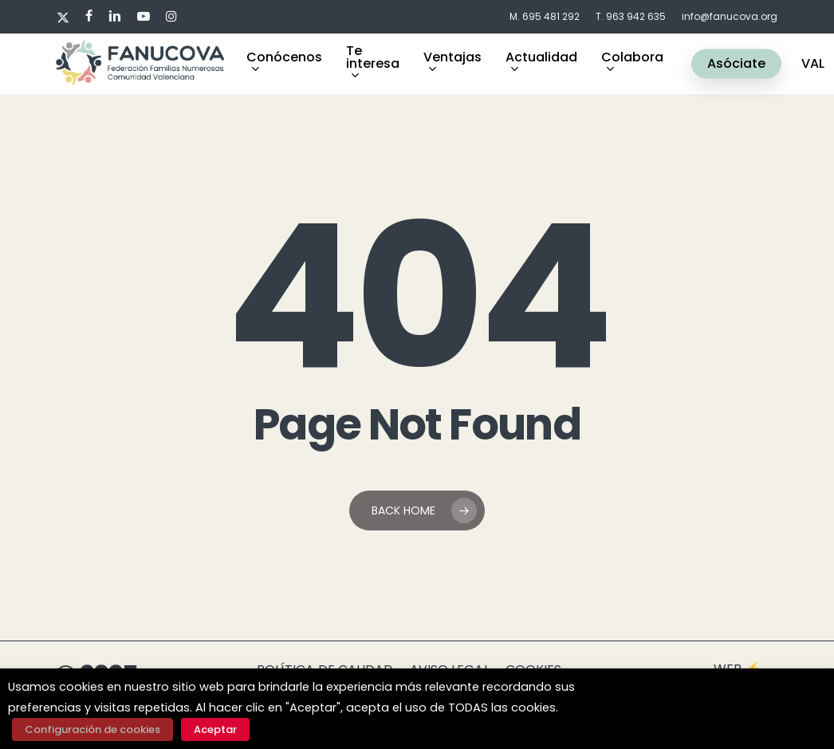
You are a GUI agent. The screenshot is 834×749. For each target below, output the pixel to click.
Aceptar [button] (215, 729)
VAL (812, 63)
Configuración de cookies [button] (92, 729)
